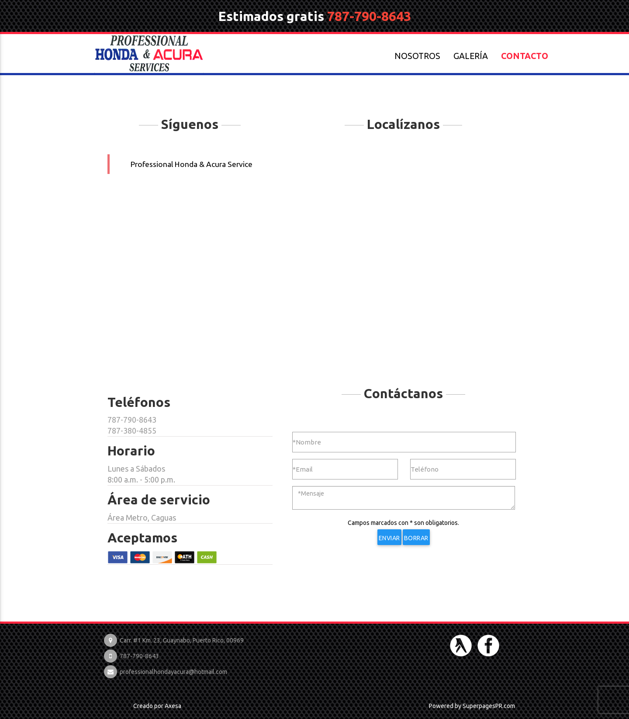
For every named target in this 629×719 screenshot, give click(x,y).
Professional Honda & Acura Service (191, 164)
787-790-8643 (369, 16)
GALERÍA (470, 56)
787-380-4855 (131, 430)
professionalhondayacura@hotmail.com (173, 671)
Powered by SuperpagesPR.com (472, 705)
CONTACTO (524, 56)
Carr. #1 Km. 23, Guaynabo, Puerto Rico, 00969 (182, 640)
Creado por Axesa (157, 705)
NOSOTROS (417, 56)
